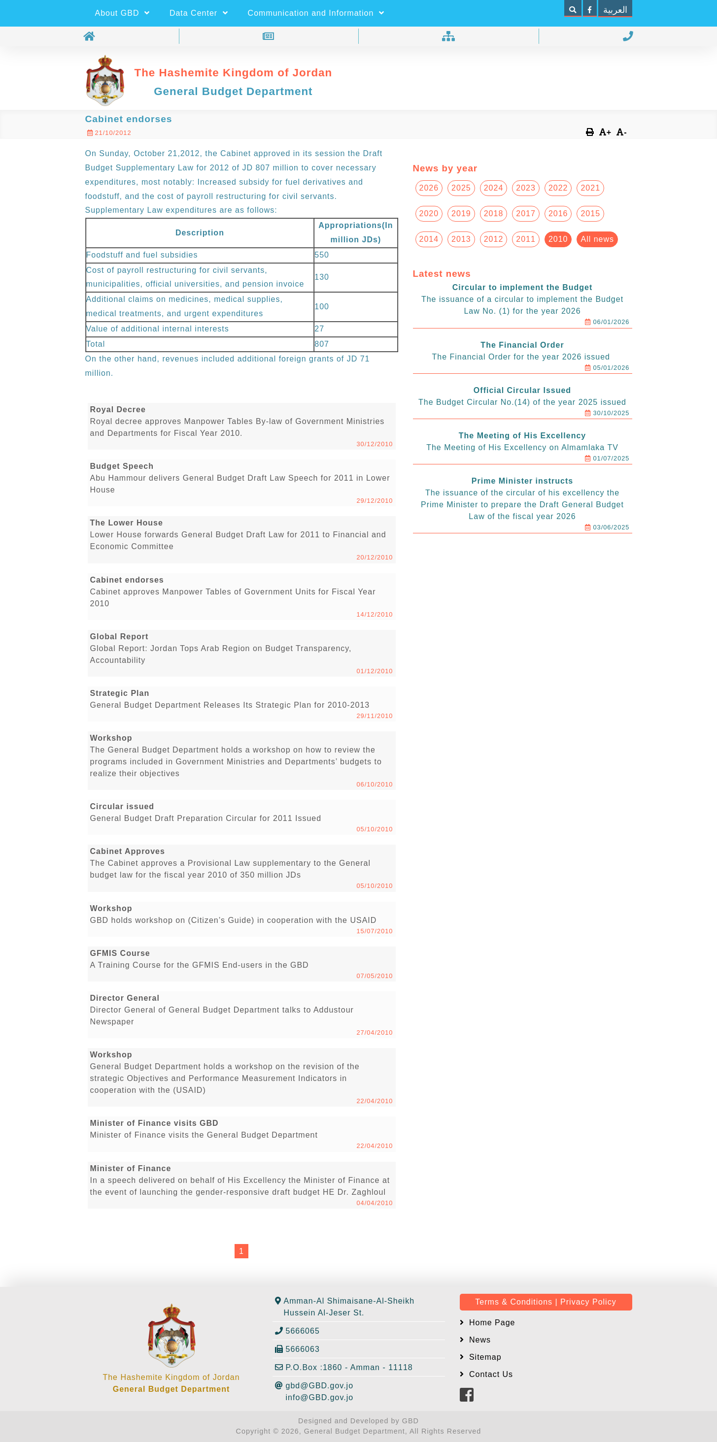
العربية (615, 10)
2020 (429, 213)
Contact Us (490, 1374)
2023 (526, 188)
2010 (558, 239)
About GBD (122, 13)
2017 (526, 213)
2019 (461, 213)
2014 (429, 239)
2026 (429, 188)
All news (597, 239)
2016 (558, 213)
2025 (461, 188)
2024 (494, 188)
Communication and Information (316, 13)
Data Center (199, 13)
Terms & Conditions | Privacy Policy (545, 1302)
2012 (494, 239)
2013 (461, 239)
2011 (526, 239)
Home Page (491, 1322)
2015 (590, 213)
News (479, 1340)
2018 (494, 213)
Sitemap (484, 1357)
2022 (558, 188)
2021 (590, 188)
